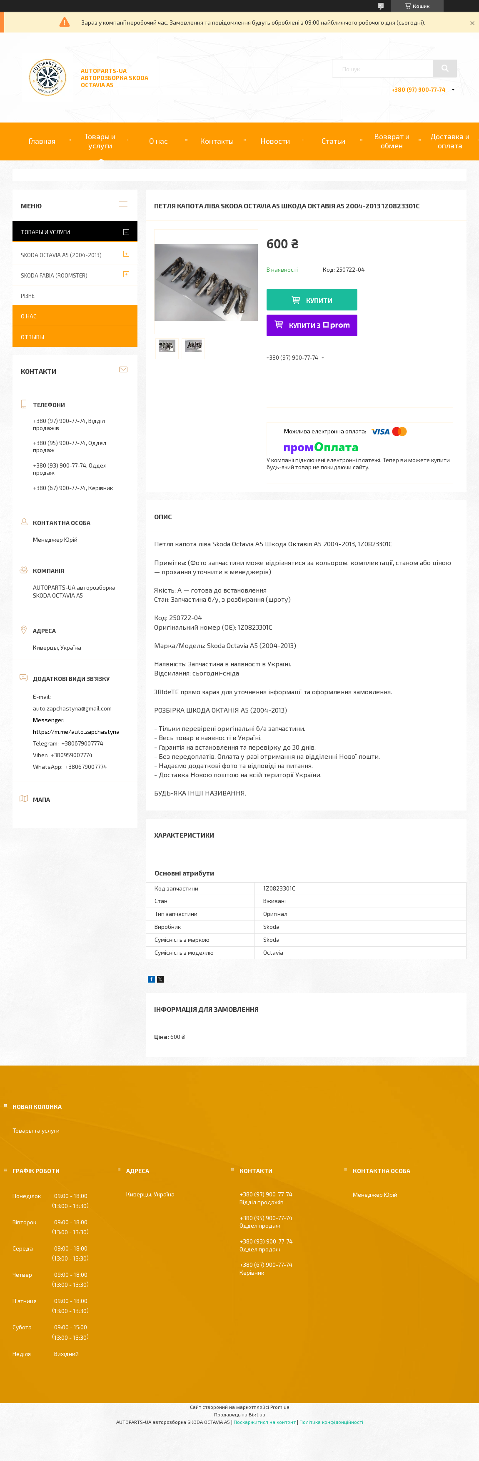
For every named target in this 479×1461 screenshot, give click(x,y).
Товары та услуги (36, 1130)
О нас (158, 140)
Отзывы (32, 336)
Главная (41, 140)
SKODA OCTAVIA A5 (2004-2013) (61, 255)
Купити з (319, 325)
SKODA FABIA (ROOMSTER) (54, 275)
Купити (319, 300)
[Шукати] (445, 68)
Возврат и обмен (391, 141)
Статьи (333, 140)
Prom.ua (279, 1407)
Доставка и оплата (449, 141)
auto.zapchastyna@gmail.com (72, 708)
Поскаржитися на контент (265, 1422)
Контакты (217, 140)
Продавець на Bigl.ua (239, 1414)
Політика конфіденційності (331, 1422)
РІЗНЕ (28, 296)
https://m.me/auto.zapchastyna (76, 731)
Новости (275, 140)
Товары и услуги (100, 141)
